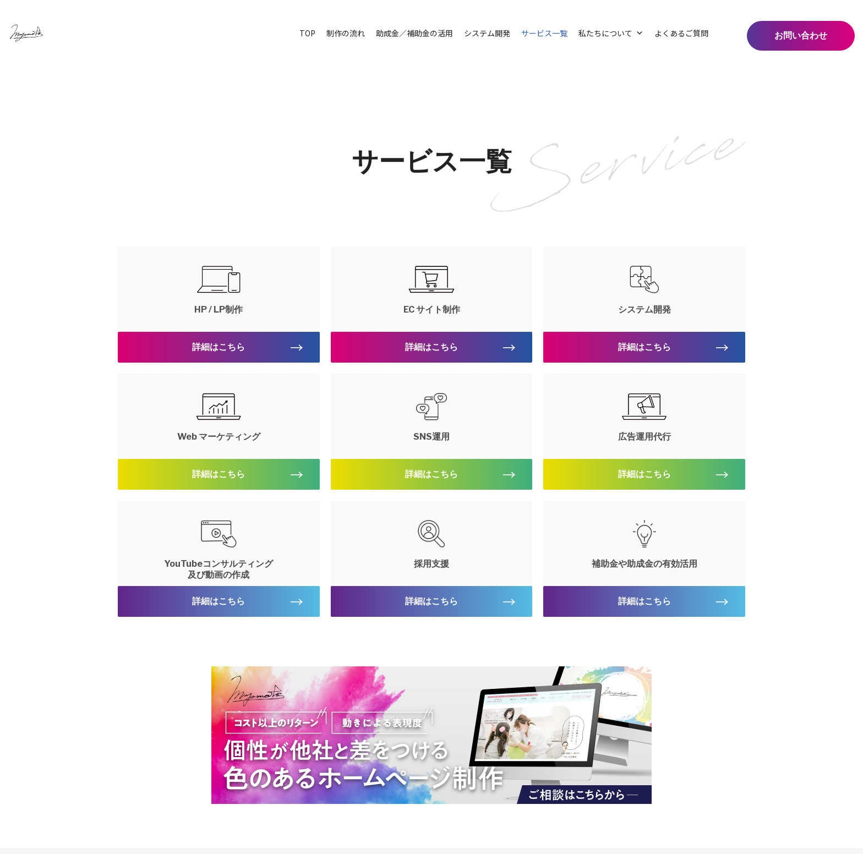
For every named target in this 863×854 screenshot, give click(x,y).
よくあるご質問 (681, 33)
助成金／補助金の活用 (414, 33)
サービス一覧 (544, 33)
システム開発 (487, 33)
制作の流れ (345, 33)
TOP (307, 33)
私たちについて (610, 33)
